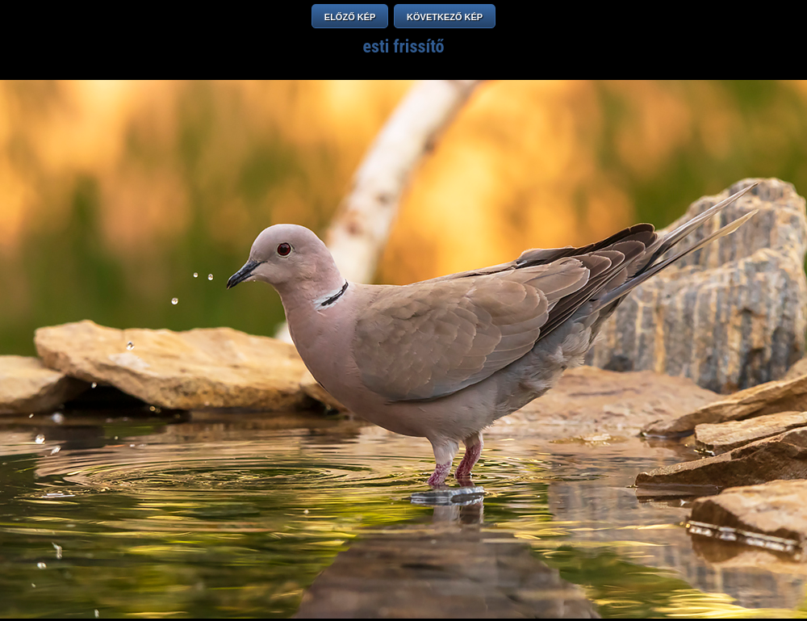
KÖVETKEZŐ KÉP (445, 17)
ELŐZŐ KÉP (350, 17)
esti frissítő (403, 46)
